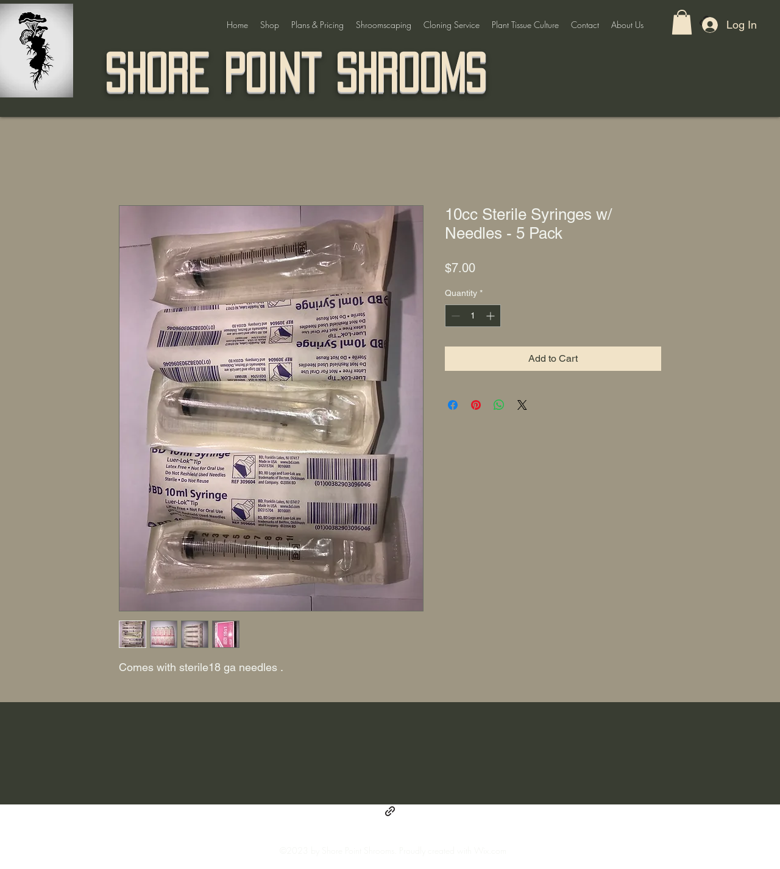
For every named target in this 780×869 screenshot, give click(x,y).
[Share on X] (522, 405)
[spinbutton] (473, 315)
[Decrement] (454, 315)
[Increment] (491, 315)
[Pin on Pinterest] (476, 405)
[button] (682, 22)
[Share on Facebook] (452, 405)
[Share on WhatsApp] (499, 405)
